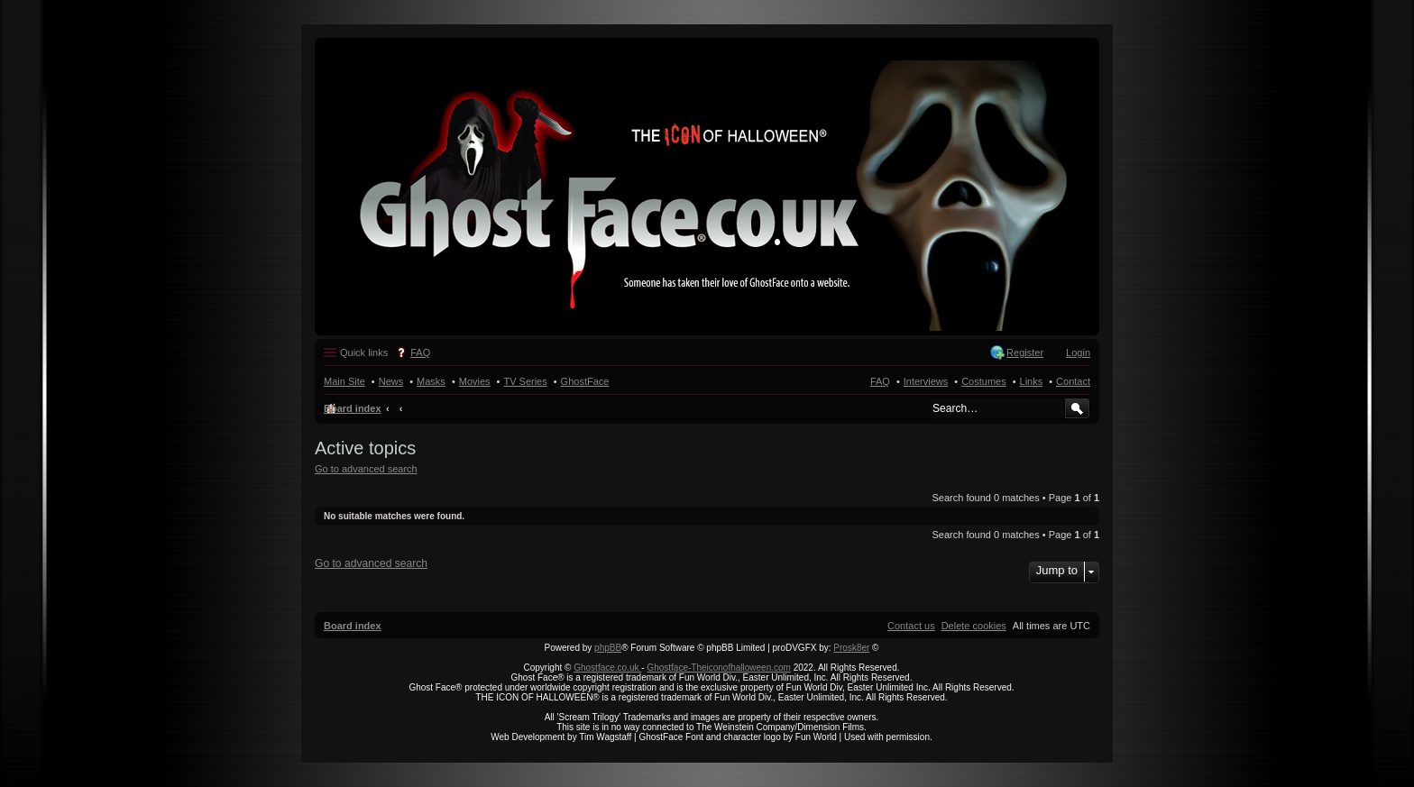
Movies (475, 381)
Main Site (344, 381)
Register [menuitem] (1024, 352)
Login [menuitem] (1078, 352)
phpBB (607, 648)
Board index (352, 408)
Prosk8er (851, 648)
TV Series (524, 381)
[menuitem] (973, 625)
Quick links (364, 352)
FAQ (880, 381)
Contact (1073, 381)
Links (1031, 381)
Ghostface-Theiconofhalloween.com (719, 668)
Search (1077, 408)
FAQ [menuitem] (420, 352)
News (391, 381)
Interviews (926, 381)
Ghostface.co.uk (607, 668)
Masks (431, 381)
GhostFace (585, 381)
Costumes (983, 381)
